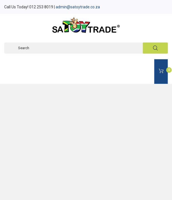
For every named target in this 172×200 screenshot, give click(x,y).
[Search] (86, 48)
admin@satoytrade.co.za (78, 7)
